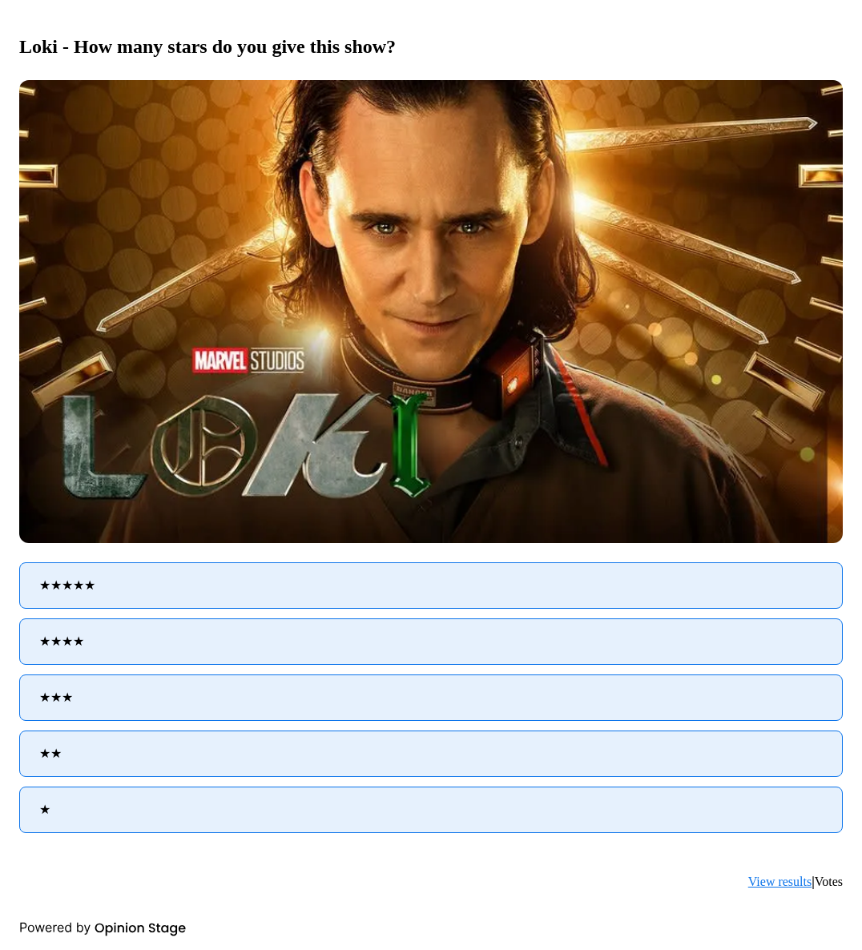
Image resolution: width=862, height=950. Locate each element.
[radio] (431, 585)
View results (780, 882)
